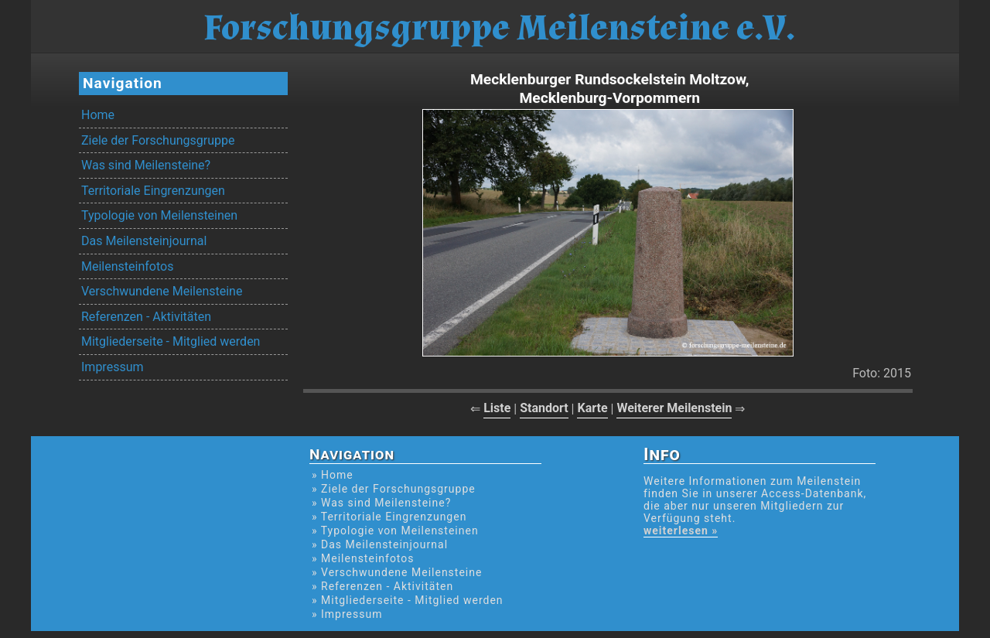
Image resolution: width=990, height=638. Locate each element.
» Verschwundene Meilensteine (397, 572)
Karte (592, 408)
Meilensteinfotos (127, 266)
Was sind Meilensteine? (145, 165)
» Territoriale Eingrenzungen (389, 516)
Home (97, 114)
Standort (544, 408)
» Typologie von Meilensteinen (395, 530)
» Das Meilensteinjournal (380, 544)
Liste (496, 408)
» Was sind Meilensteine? (381, 502)
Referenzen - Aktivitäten (146, 316)
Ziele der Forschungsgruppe (157, 140)
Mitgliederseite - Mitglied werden (170, 341)
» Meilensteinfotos (363, 558)
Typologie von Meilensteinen (159, 215)
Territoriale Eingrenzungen (153, 190)
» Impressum (347, 614)
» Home (332, 475)
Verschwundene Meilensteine (161, 291)
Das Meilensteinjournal (144, 241)
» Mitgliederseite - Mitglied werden (408, 600)
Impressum (112, 367)
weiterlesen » (681, 530)
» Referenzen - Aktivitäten (382, 586)
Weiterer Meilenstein (674, 408)
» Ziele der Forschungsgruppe (394, 489)
